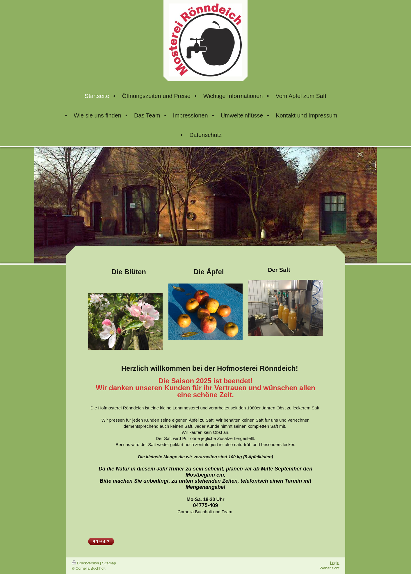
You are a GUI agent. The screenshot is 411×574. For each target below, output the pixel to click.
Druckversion (85, 563)
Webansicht (329, 568)
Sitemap (109, 563)
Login (334, 563)
